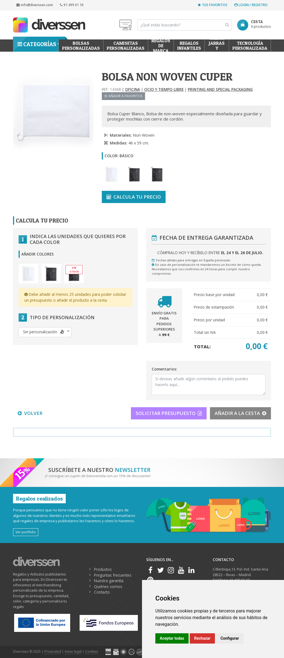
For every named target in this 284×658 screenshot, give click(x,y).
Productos (103, 569)
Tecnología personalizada (249, 45)
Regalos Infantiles (189, 45)
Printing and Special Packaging (220, 89)
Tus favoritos (212, 4)
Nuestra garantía (108, 580)
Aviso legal (73, 651)
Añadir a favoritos (123, 96)
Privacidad (52, 651)
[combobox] (45, 332)
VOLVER (30, 413)
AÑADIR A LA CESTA (240, 413)
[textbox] (45, 331)
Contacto (102, 592)
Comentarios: (164, 369)
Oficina (132, 89)
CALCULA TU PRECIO (133, 197)
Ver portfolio (26, 532)
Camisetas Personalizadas (125, 45)
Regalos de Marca (160, 45)
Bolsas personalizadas (81, 45)
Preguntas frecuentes (112, 575)
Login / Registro (251, 4)
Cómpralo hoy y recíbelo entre (210, 252)
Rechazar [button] (202, 638)
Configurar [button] (229, 638)
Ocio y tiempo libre (164, 89)
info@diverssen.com (34, 4)
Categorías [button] (36, 44)
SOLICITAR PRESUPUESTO (169, 413)
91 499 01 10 (71, 4)
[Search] (184, 25)
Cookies (91, 651)
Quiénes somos (108, 586)
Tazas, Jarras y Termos (216, 45)
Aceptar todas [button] (172, 638)
